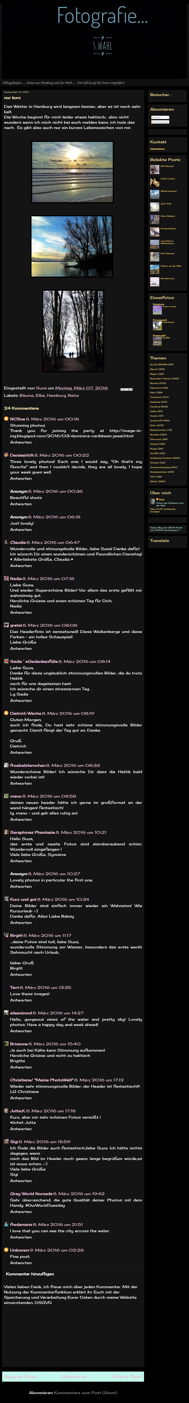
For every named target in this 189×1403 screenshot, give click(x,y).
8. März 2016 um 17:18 (51, 1111)
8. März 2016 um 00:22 (61, 455)
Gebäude (155, 402)
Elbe (40, 395)
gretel (16, 625)
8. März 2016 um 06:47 (53, 542)
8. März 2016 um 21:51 (58, 1224)
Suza (161, 499)
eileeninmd (21, 1013)
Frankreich (156, 397)
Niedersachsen (158, 430)
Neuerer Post (20, 1376)
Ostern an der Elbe (171, 266)
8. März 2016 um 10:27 (54, 873)
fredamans (21, 1224)
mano (16, 796)
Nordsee (154, 434)
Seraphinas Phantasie (32, 832)
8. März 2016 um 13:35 (45, 987)
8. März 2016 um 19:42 (79, 1193)
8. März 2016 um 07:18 (48, 578)
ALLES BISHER (158, 364)
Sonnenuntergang (160, 467)
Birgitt (16, 935)
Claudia (18, 542)
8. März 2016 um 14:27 (58, 1013)
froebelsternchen (27, 765)
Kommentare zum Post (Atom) (85, 1392)
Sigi (14, 1141)
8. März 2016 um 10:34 (63, 899)
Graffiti (166, 338)
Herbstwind (168, 322)
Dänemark (155, 388)
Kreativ (154, 416)
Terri (14, 987)
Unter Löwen (168, 178)
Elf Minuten (167, 166)
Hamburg (56, 395)
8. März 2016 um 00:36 (55, 491)
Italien (153, 411)
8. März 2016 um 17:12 (99, 1080)
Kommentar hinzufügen (30, 1274)
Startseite (74, 1376)
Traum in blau (169, 306)
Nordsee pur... (168, 278)
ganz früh (166, 203)
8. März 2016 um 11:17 (47, 935)
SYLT (153, 476)
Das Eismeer (167, 253)
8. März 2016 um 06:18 (54, 517)
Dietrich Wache (25, 713)
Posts (156, 117)
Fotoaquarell (160, 320)
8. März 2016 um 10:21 (81, 832)
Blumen (154, 383)
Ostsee (154, 444)
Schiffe (154, 453)
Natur (73, 395)
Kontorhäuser (168, 228)
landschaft (156, 420)
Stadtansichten (158, 472)
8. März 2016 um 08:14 (84, 661)
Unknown (19, 1250)
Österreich (156, 439)
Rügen (153, 448)
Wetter (154, 481)
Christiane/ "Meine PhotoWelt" (42, 1080)
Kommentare (160, 122)
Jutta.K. (17, 1111)
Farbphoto (158, 304)
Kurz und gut (23, 899)
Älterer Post (127, 1376)
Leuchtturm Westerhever (167, 242)
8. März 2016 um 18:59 (44, 1141)
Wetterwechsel (169, 191)
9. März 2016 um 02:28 (57, 1250)
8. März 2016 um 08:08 (50, 625)
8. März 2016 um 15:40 (54, 1044)
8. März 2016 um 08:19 (68, 713)
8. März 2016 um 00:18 (52, 419)
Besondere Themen (160, 378)
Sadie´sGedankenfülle (34, 661)
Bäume (27, 395)
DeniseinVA (22, 455)
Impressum (157, 148)
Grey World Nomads (31, 1193)
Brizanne (19, 1044)
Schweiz (154, 462)
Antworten (21, 442)
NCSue (17, 419)
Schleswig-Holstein (160, 458)
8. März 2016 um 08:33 (73, 765)
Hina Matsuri (168, 216)
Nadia (16, 578)
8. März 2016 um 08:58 (49, 796)
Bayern (154, 374)
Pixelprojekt (159, 335)
